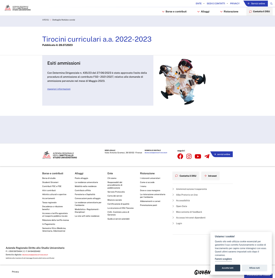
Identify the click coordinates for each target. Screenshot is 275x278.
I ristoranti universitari (151, 166)
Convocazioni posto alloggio (85, 189)
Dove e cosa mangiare (151, 179)
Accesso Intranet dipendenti (191, 205)
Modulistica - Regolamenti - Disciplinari (88, 204)
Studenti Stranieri (51, 170)
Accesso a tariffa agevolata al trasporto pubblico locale (53, 207)
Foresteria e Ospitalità (86, 183)
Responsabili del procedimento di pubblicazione (115, 173)
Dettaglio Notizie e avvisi (66, 29)
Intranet (214, 162)
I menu (143, 174)
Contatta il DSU (187, 162)
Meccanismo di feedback (189, 199)
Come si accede (148, 170)
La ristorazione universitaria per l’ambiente (153, 185)
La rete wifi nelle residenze (88, 210)
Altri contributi (49, 179)
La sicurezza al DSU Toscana (117, 200)
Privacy (226, 3)
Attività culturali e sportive (55, 183)
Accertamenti (49, 187)
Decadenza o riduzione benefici (53, 198)
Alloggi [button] (201, 20)
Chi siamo (112, 166)
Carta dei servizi (115, 185)
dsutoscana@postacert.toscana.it (154, 143)
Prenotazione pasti (149, 195)
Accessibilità (182, 187)
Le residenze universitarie (88, 170)
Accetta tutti (227, 268)
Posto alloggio (82, 166)
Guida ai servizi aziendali (119, 213)
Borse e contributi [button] (171, 20)
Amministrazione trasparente (192, 174)
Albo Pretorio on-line (187, 181)
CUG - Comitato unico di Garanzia (119, 207)
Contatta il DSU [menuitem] (258, 19)
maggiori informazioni (60, 98)
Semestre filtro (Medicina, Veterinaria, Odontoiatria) (55, 228)
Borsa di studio (49, 166)
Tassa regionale (50, 192)
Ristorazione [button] (227, 20)
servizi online (221, 142)
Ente (190, 3)
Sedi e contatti (207, 3)
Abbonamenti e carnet (151, 191)
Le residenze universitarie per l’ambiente (88, 197)
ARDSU (46, 29)
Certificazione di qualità (119, 194)
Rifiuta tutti (254, 268)
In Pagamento (49, 222)
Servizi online (251, 3)
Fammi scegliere (223, 259)
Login (178, 211)
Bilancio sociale (115, 189)
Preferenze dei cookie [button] (258, 275)
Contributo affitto (83, 179)
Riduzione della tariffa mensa (53, 216)
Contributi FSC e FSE (52, 174)
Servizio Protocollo (117, 181)
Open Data (181, 193)
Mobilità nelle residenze (87, 174)
